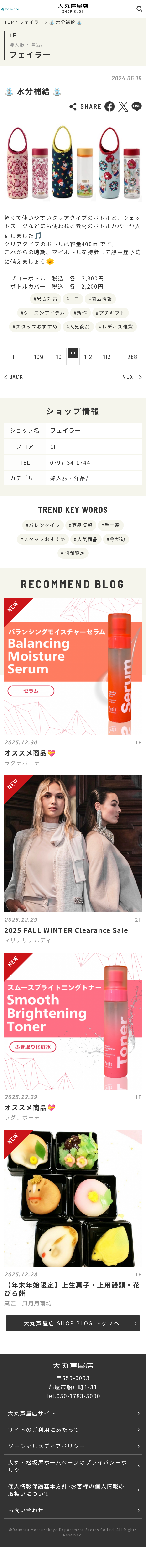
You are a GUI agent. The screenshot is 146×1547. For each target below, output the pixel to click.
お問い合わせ (26, 1510)
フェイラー (32, 22)
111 (73, 356)
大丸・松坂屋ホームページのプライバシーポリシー (67, 1466)
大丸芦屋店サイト (32, 1413)
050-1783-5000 (78, 1396)
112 (92, 356)
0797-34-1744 (70, 462)
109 (35, 356)
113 (111, 356)
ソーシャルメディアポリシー (46, 1446)
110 (54, 356)
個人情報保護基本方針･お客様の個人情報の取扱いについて (66, 1489)
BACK (13, 376)
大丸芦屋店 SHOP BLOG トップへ (80, 1323)
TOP (9, 22)
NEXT (132, 376)
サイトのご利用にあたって (43, 1429)
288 (136, 356)
